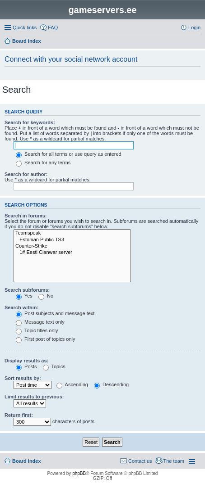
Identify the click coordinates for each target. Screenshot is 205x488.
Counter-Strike (72, 246)
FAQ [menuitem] (53, 27)
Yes (24, 295)
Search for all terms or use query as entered (68, 154)
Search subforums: (27, 290)
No (45, 295)
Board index (26, 461)
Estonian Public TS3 (72, 240)
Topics (54, 366)
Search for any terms (43, 162)
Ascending (72, 384)
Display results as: (26, 360)
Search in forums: (26, 215)
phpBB (79, 473)
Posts (26, 366)
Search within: (21, 307)
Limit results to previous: (34, 396)
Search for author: (26, 174)
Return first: (19, 415)
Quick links (25, 27)
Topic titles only (37, 330)
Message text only (40, 322)
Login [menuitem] (194, 27)
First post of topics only (45, 339)
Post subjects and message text (55, 313)
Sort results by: (23, 378)
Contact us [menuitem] (140, 461)
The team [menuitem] (173, 461)
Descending (111, 384)
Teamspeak (72, 233)
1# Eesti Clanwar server (72, 252)
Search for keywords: (30, 122)
